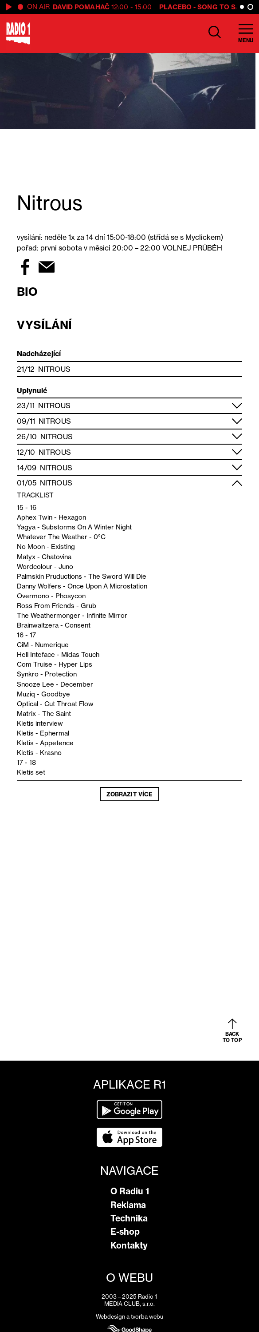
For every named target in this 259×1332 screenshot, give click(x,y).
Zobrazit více (129, 794)
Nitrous (54, 369)
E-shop (125, 1231)
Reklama (128, 1205)
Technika (129, 1218)
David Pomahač (81, 7)
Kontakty (129, 1245)
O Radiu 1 (129, 1191)
